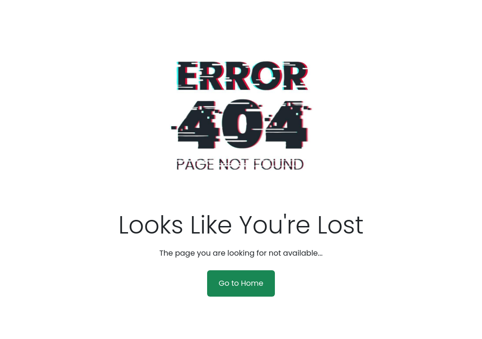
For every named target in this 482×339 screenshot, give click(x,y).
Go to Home (240, 283)
